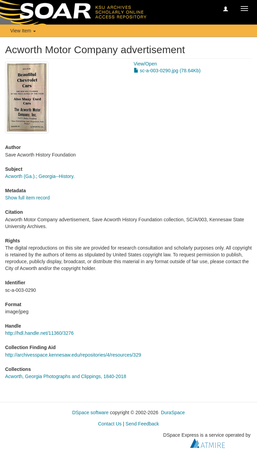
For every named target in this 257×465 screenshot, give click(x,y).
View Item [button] (23, 30)
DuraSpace (173, 412)
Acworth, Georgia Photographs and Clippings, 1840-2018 (65, 376)
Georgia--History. (57, 176)
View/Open (145, 63)
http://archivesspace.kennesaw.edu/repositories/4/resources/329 (73, 355)
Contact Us (110, 423)
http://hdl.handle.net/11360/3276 (39, 333)
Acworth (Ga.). (20, 176)
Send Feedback (142, 423)
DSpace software (90, 412)
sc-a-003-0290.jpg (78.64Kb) (167, 70)
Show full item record (27, 197)
